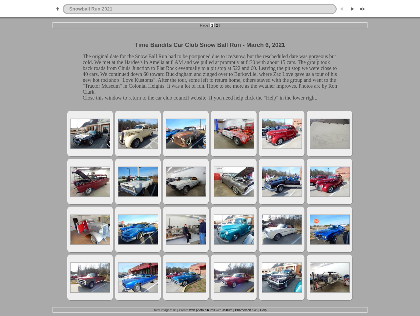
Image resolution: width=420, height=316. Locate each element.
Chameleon (243, 310)
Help (263, 310)
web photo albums (202, 310)
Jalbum (227, 310)
